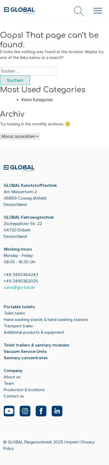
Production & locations (24, 389)
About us (12, 377)
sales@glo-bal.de (19, 287)
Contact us (14, 396)
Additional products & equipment (34, 332)
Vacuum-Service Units (25, 351)
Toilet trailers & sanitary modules (36, 345)
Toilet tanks (14, 313)
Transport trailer (18, 326)
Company (13, 370)
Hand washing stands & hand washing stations (46, 319)
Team (9, 383)
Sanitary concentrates (26, 358)
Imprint (72, 442)
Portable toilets (19, 307)
